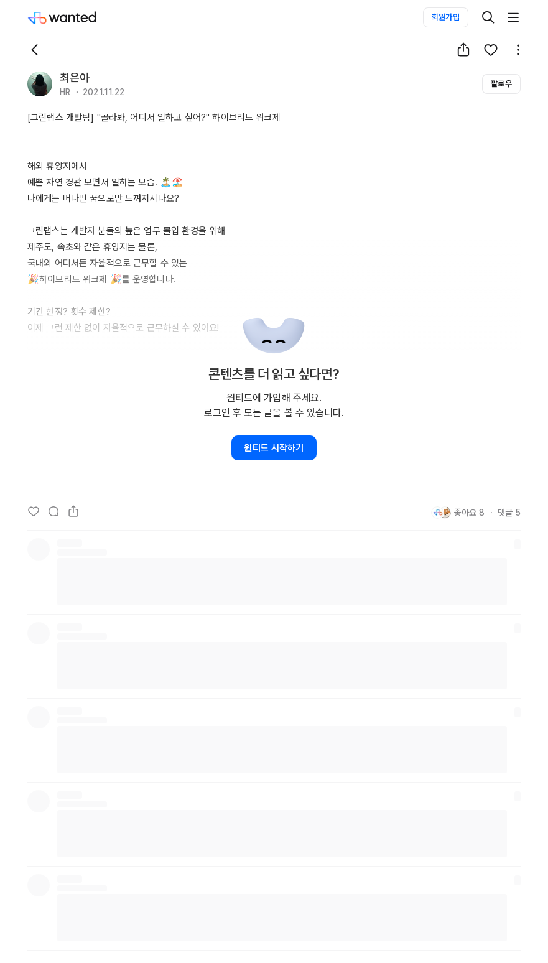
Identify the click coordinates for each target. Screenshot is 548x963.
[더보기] (513, 17)
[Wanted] (74, 17)
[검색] (488, 17)
